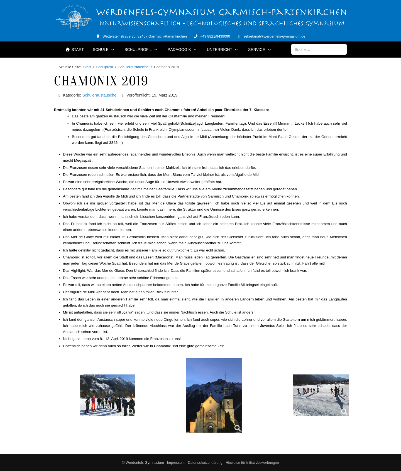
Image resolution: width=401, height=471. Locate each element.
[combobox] (319, 49)
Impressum (176, 462)
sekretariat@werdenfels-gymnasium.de (274, 36)
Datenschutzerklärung (205, 462)
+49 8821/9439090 (215, 36)
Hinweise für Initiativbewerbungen (252, 462)
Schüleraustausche (99, 95)
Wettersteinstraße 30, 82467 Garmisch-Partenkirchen (144, 36)
